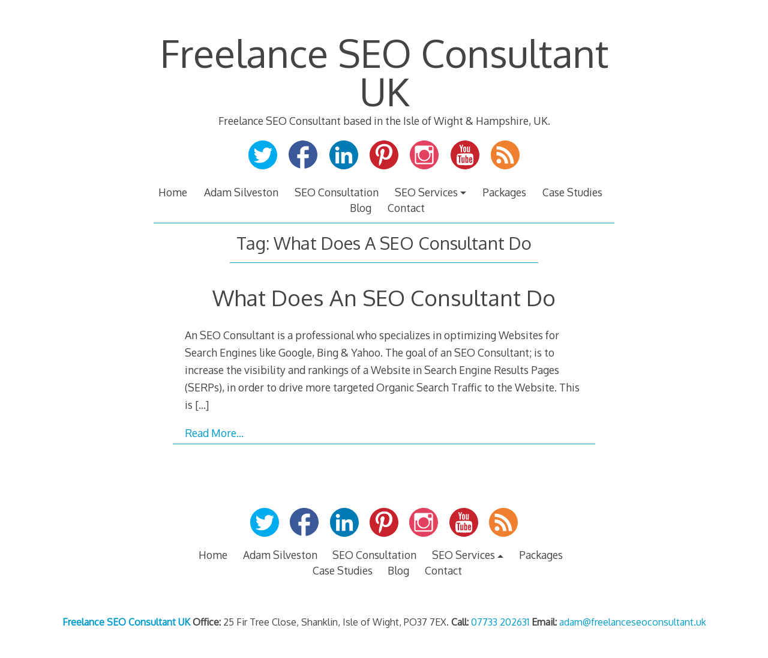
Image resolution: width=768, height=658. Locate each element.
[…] (202, 404)
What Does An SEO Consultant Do (384, 297)
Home (172, 192)
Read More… (214, 432)
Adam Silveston (241, 192)
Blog (360, 207)
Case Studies (572, 192)
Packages (504, 192)
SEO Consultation (337, 192)
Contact (406, 207)
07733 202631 (500, 622)
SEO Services (426, 192)
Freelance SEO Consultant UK (384, 71)
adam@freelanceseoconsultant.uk (632, 622)
